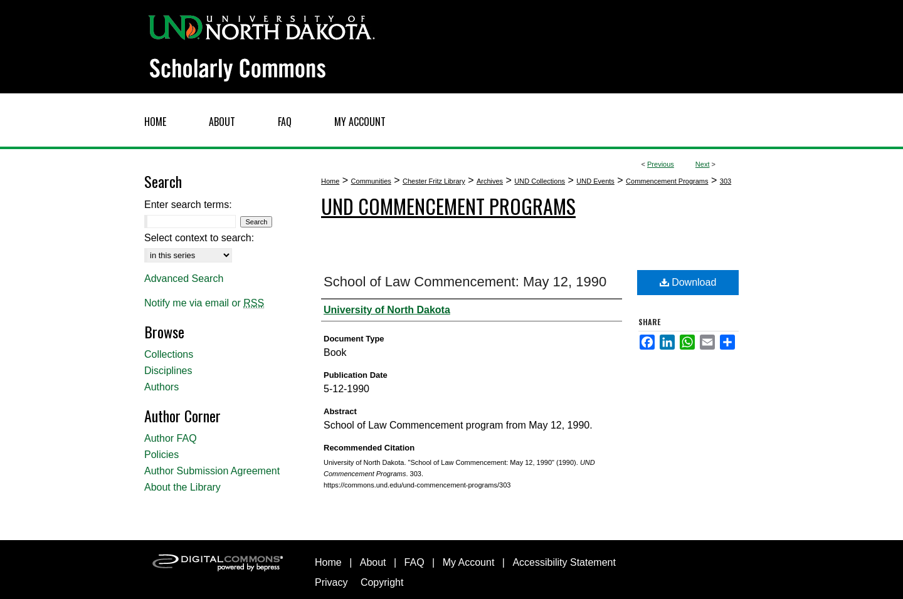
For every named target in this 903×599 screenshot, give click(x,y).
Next (702, 164)
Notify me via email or (204, 303)
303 (725, 181)
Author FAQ (170, 438)
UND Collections (539, 181)
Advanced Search (183, 278)
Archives (490, 181)
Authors (161, 387)
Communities (371, 181)
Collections (168, 354)
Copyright (382, 582)
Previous (660, 164)
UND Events (595, 181)
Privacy (331, 582)
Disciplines (168, 370)
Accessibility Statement (564, 562)
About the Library (182, 487)
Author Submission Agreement (212, 471)
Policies (161, 454)
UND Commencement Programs (448, 206)
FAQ (414, 562)
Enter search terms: (188, 204)
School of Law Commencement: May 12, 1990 (465, 281)
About (373, 562)
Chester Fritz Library (434, 181)
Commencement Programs (667, 181)
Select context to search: (199, 237)
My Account (469, 562)
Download (688, 282)
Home (330, 181)
